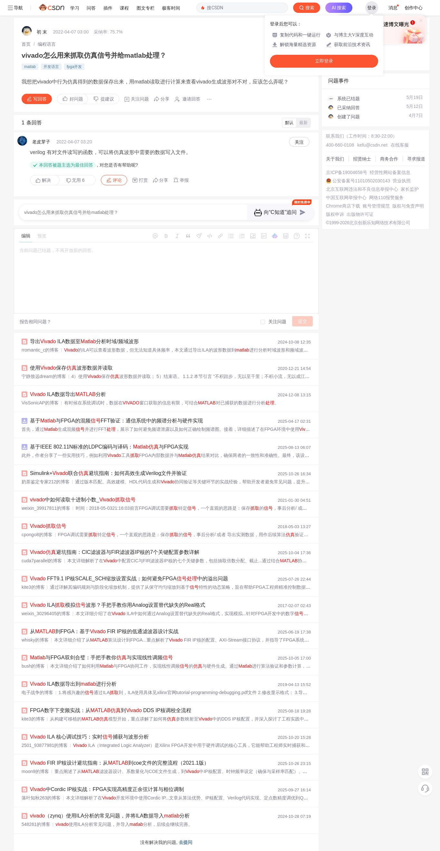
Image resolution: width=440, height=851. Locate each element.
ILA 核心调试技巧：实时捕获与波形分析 (89, 737)
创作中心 (414, 7)
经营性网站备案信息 (390, 172)
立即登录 (324, 61)
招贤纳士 (362, 158)
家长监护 (410, 189)
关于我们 (335, 158)
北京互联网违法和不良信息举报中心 (362, 189)
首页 (26, 44)
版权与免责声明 (408, 205)
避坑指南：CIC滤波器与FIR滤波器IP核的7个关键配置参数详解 (114, 552)
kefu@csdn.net (372, 145)
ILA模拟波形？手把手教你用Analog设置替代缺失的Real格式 (117, 605)
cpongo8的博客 (37, 534)
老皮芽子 (41, 141)
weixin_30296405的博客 (46, 613)
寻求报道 (416, 158)
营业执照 (402, 180)
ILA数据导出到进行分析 (73, 684)
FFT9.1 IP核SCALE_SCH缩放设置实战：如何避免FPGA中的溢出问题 (129, 578)
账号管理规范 (376, 205)
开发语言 (51, 66)
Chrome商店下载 (343, 205)
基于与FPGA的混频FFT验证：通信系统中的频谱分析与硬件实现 (116, 420)
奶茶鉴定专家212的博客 (46, 481)
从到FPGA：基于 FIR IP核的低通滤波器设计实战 (104, 631)
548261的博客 (36, 824)
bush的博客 (33, 666)
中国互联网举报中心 (346, 197)
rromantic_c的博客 (40, 350)
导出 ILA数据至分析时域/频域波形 (84, 341)
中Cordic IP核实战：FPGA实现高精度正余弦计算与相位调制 (107, 789)
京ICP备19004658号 (346, 172)
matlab (30, 66)
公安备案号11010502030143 (361, 180)
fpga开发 (74, 66)
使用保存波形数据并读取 (71, 368)
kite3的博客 (33, 587)
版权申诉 (335, 214)
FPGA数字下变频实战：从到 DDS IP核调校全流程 (110, 710)
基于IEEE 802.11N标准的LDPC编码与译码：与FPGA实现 (109, 447)
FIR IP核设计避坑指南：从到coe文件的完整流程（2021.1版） (119, 763)
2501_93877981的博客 (45, 745)
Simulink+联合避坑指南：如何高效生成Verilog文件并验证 (108, 473)
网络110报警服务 (386, 197)
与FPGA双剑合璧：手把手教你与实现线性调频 (101, 657)
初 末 (42, 31)
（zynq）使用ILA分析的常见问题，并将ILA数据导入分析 (110, 815)
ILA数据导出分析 (68, 394)
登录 (371, 7)
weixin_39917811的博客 (46, 508)
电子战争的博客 (37, 692)
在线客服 (400, 145)
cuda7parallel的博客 (42, 560)
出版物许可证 (360, 214)
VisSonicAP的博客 (40, 402)
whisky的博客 (35, 640)
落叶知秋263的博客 (41, 797)
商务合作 (389, 158)
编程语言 (47, 44)
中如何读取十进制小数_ (83, 499)
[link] (26, 44)
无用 (75, 180)
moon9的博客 (35, 771)
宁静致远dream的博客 (44, 376)
